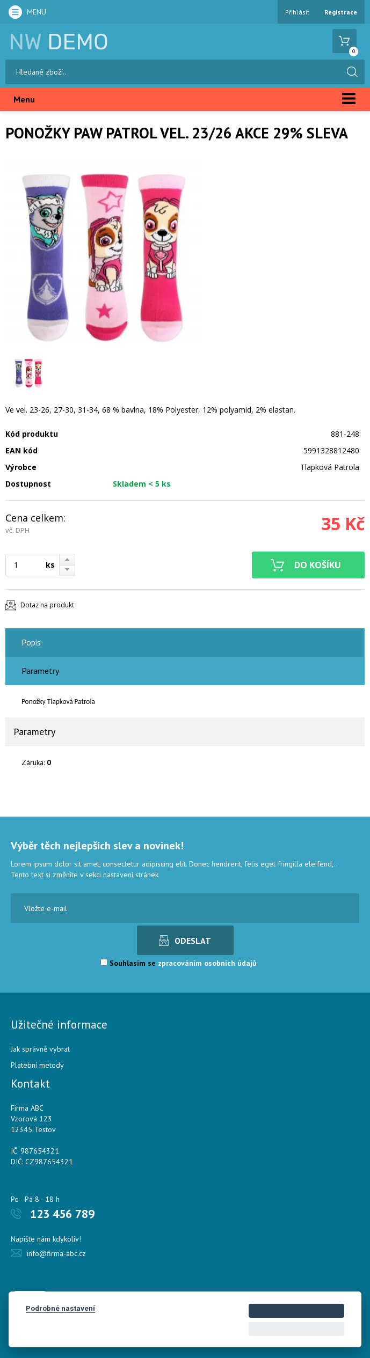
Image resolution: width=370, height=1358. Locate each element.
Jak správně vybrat (40, 1049)
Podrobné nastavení (60, 1308)
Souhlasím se (178, 963)
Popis (31, 642)
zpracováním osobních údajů (207, 963)
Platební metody (37, 1065)
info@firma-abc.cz (56, 1253)
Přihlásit (297, 12)
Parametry (40, 670)
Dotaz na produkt (47, 605)
